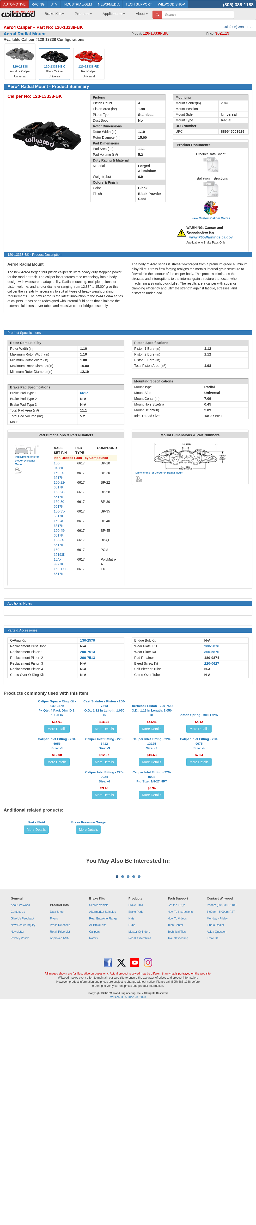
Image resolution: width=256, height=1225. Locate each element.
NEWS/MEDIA (109, 4)
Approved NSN (59, 1155)
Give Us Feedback (23, 1136)
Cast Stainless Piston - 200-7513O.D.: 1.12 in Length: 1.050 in (104, 751)
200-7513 (87, 652)
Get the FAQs (176, 1122)
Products (83, 14)
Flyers (54, 1136)
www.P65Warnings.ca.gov (211, 237)
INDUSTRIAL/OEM (77, 4)
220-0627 (211, 663)
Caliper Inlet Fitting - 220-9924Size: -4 (104, 902)
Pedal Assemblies (139, 1155)
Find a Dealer (215, 1142)
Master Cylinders (139, 1149)
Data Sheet (57, 1129)
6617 (84, 393)
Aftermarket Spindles (102, 1129)
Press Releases (60, 1142)
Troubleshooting (178, 1155)
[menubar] (94, 15)
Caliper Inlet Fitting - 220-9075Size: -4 (199, 825)
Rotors (93, 1155)
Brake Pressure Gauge (88, 984)
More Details (57, 772)
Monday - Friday (217, 1136)
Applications (114, 14)
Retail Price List (60, 1149)
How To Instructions (180, 1129)
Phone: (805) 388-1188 (221, 1122)
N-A (83, 646)
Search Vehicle (98, 1122)
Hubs (131, 1142)
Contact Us (18, 1129)
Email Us (212, 1155)
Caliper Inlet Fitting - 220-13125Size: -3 (152, 825)
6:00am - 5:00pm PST (221, 1129)
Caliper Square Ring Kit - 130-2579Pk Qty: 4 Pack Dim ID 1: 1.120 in (57, 751)
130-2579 (87, 640)
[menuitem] (52, 15)
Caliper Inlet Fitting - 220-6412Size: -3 (104, 825)
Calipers (94, 1149)
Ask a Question (216, 1149)
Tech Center (175, 1142)
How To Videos (177, 1136)
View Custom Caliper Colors (210, 218)
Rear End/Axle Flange (103, 1136)
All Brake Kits (97, 1142)
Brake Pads (135, 1129)
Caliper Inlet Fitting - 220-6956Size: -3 (57, 825)
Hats (131, 1136)
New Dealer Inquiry (23, 1142)
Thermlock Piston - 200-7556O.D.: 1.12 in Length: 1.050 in (151, 753)
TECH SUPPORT (139, 4)
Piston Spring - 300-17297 (199, 758)
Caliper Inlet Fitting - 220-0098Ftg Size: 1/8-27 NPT (152, 902)
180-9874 (211, 658)
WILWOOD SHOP (171, 4)
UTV (54, 4)
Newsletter (17, 1149)
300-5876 (211, 646)
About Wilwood (20, 1122)
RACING (37, 4)
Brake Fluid (36, 984)
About (142, 14)
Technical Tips (177, 1149)
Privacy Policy (20, 1155)
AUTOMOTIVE (14, 4)
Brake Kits (54, 14)
